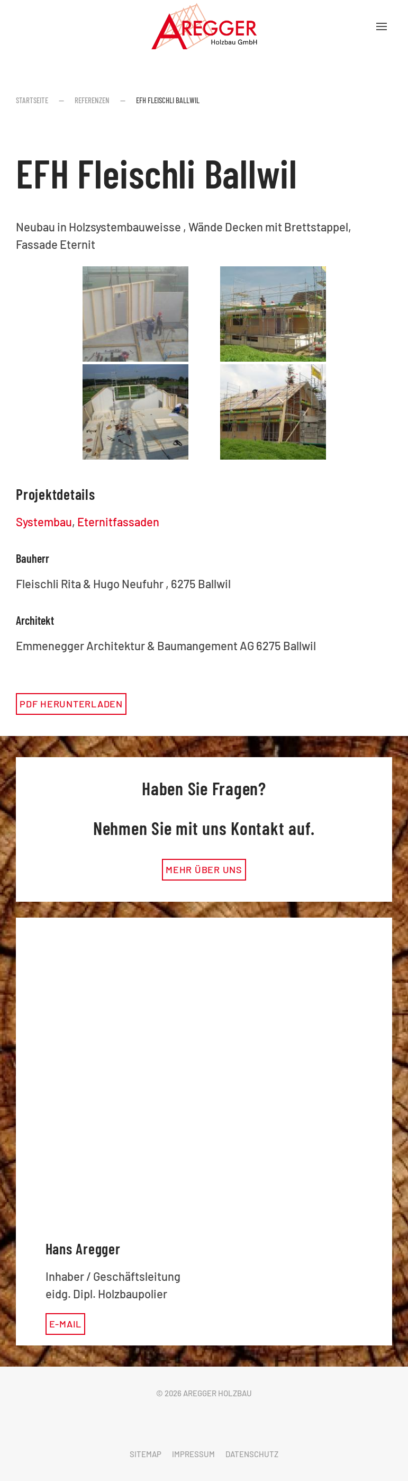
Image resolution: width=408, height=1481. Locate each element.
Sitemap (145, 1454)
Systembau (44, 521)
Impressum (193, 1454)
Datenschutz (251, 1454)
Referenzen (92, 100)
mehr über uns (204, 869)
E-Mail (65, 1324)
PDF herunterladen (71, 704)
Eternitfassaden (118, 521)
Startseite (32, 100)
